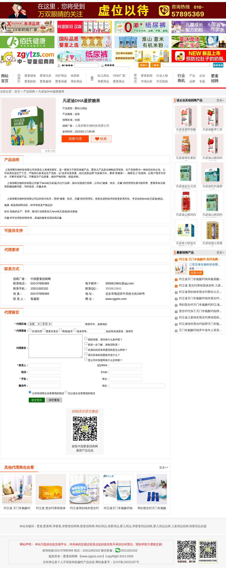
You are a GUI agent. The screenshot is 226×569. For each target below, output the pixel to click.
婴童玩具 (45, 75)
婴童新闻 (146, 75)
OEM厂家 (118, 75)
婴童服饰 (45, 81)
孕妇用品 (76, 81)
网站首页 (4, 78)
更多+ (220, 100)
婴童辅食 (30, 75)
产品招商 (29, 91)
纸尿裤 (75, 75)
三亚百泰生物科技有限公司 (206, 264)
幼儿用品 (103, 75)
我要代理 (75, 138)
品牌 (192, 81)
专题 (202, 81)
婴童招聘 (214, 78)
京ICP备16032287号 (126, 562)
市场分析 (146, 81)
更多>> (163, 467)
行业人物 (162, 75)
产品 (192, 75)
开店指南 (162, 81)
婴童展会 (118, 81)
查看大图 (50, 151)
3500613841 (113, 288)
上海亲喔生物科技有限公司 (92, 125)
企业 (202, 75)
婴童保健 (61, 81)
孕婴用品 (103, 81)
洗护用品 (61, 75)
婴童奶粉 (30, 81)
